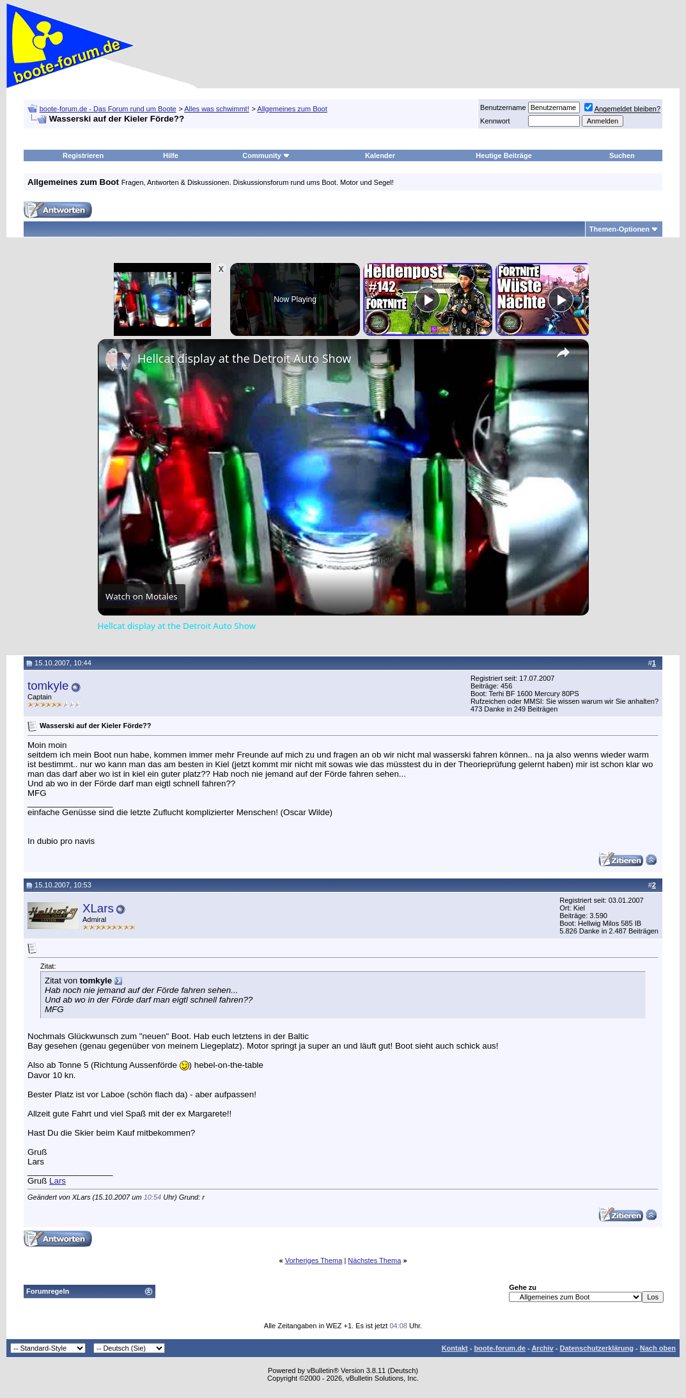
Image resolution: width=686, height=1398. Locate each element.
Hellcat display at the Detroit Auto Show (244, 358)
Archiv (542, 1348)
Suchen (622, 155)
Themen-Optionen (619, 229)
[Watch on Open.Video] (141, 596)
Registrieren (83, 155)
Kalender (380, 155)
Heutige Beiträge (503, 155)
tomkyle (47, 685)
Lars (57, 1181)
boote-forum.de (500, 1348)
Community (266, 155)
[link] (118, 359)
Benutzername (503, 107)
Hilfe (170, 155)
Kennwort (495, 121)
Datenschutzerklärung (596, 1348)
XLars (98, 908)
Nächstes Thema (374, 1260)
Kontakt (455, 1348)
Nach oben (658, 1348)
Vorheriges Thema (314, 1260)
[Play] (427, 299)
